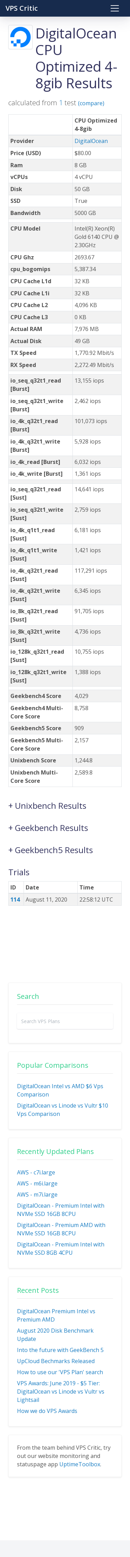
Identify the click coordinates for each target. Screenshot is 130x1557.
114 (15, 899)
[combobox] (65, 1021)
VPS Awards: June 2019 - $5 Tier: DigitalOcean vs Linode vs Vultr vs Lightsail (60, 1391)
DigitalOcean (91, 141)
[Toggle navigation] (114, 8)
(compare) (91, 103)
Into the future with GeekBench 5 (60, 1350)
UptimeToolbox (79, 1464)
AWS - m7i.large (37, 1194)
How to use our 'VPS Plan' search (60, 1372)
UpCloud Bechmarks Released (56, 1361)
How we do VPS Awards (47, 1411)
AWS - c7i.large (36, 1172)
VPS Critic (22, 8)
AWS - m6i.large (37, 1183)
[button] (65, 802)
